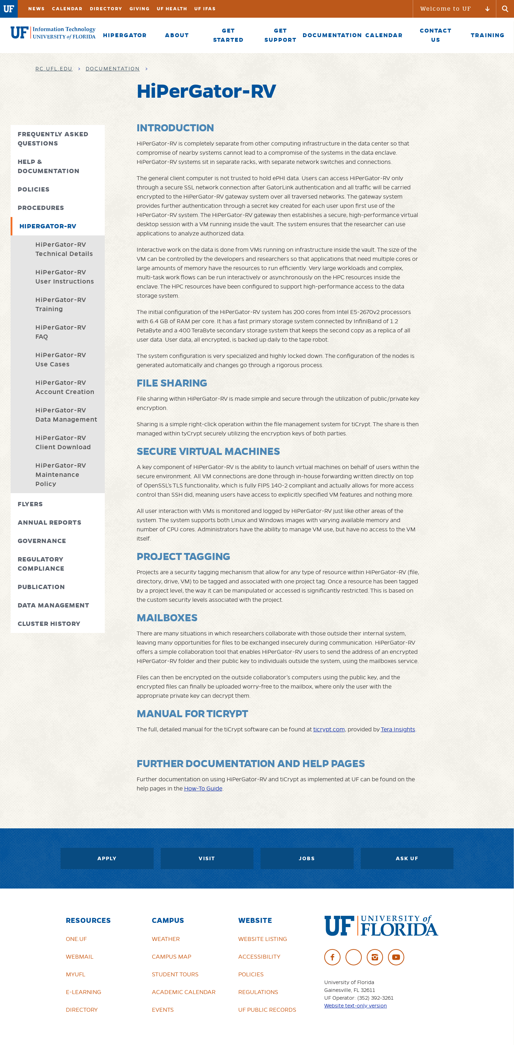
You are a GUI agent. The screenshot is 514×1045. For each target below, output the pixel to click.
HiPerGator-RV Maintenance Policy (60, 474)
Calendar (67, 9)
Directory (106, 9)
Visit (207, 858)
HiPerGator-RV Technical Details (64, 249)
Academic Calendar (184, 991)
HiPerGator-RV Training (60, 304)
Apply (107, 858)
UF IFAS (205, 9)
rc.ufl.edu (54, 68)
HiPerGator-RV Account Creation (65, 387)
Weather (166, 938)
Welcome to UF (446, 8)
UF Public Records (267, 1009)
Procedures (41, 208)
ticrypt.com (329, 729)
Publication (41, 587)
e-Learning (83, 991)
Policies (34, 189)
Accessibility (259, 956)
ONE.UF (76, 938)
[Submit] (505, 9)
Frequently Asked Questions (53, 138)
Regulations (258, 991)
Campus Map (171, 956)
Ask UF (407, 858)
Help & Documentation (49, 166)
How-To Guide (203, 788)
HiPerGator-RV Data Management (66, 414)
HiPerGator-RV (47, 226)
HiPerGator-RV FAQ (60, 332)
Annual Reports (50, 522)
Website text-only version (355, 1006)
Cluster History (49, 623)
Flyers (30, 504)
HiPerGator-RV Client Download (63, 442)
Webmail (79, 956)
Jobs (307, 858)
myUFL (75, 974)
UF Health (172, 9)
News (36, 9)
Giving (140, 9)
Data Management (54, 605)
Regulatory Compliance (41, 563)
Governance (42, 541)
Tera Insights (398, 729)
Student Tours (175, 974)
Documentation (113, 68)
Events (163, 1009)
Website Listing (262, 938)
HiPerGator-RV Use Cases (60, 359)
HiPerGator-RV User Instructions (64, 276)
